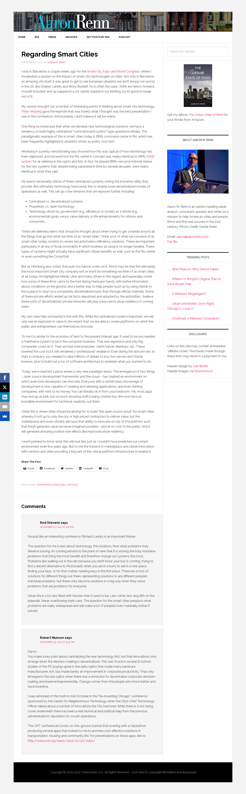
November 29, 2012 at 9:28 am (57, 642)
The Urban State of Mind (206, 115)
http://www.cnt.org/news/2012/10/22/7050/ (61, 741)
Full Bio (172, 242)
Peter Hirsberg (31, 111)
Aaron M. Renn (123, 21)
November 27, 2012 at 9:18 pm (57, 527)
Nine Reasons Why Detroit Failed (195, 269)
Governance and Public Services (57, 484)
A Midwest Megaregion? (189, 294)
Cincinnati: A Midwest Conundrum (195, 318)
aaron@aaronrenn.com (192, 237)
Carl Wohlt (200, 366)
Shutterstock (203, 371)
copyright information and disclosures (172, 772)
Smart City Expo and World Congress (113, 71)
